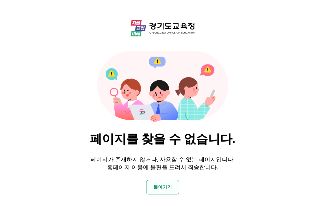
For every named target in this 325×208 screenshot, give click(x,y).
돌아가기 (162, 187)
